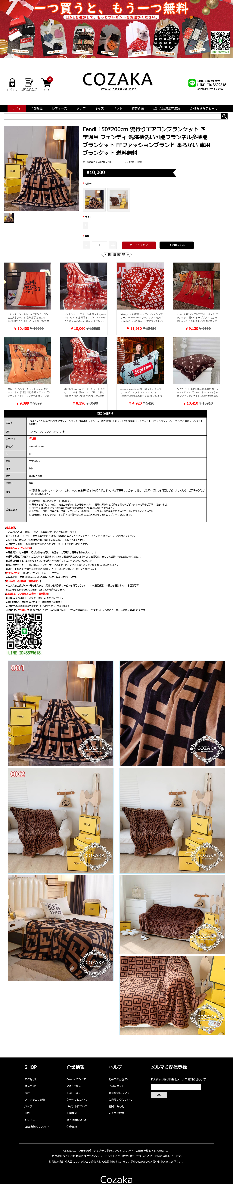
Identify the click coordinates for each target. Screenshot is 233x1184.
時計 (27, 1093)
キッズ (99, 108)
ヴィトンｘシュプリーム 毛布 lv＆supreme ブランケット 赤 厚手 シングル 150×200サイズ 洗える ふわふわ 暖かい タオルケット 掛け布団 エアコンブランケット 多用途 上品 (85, 321)
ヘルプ (115, 1067)
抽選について (74, 1093)
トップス (29, 1120)
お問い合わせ (135, 162)
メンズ (80, 108)
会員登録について (119, 1093)
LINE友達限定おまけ (204, 108)
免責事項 (72, 1127)
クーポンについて (77, 1100)
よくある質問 (116, 1113)
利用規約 (72, 1113)
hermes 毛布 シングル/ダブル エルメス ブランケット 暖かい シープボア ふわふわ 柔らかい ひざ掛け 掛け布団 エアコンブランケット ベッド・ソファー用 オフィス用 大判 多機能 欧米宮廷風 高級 (198, 321)
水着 (27, 1113)
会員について (74, 1086)
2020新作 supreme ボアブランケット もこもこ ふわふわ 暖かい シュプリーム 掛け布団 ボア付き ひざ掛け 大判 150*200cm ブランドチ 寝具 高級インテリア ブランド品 (85, 396)
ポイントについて (77, 1106)
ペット (117, 108)
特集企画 (138, 108)
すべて (16, 108)
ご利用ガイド (116, 1086)
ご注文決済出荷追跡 (166, 108)
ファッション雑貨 (34, 1100)
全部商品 (37, 108)
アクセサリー (32, 1079)
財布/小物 (30, 1086)
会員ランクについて (120, 1100)
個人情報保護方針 (77, 1120)
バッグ (28, 1106)
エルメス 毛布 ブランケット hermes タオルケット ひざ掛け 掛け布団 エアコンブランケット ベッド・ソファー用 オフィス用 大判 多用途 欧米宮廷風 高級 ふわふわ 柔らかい (29, 396)
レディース (59, 108)
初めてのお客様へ (119, 1079)
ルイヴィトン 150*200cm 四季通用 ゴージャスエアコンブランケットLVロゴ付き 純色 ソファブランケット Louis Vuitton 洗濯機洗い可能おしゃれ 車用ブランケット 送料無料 (198, 396)
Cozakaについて (76, 1079)
